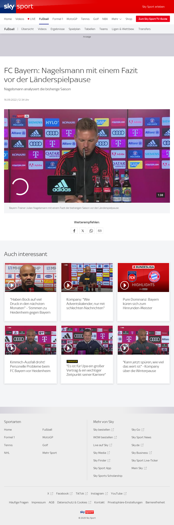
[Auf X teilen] (82, 231)
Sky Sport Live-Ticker (145, 460)
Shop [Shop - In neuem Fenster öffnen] (129, 19)
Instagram (99, 494)
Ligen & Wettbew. (123, 29)
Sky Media (101, 453)
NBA (105, 19)
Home (8, 19)
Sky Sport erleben (153, 6)
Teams (103, 29)
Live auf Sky (102, 445)
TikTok (81, 494)
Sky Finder (101, 461)
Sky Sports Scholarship (107, 475)
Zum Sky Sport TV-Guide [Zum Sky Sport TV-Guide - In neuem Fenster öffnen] (153, 18)
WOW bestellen (104, 438)
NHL (7, 452)
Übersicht (27, 29)
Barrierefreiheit (155, 502)
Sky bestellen (103, 430)
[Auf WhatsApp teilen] (91, 231)
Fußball (44, 19)
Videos (19, 19)
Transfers (144, 29)
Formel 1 (58, 19)
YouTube (118, 494)
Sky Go (137, 430)
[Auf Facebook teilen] (74, 231)
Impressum (39, 502)
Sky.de (137, 445)
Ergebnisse (58, 29)
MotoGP (72, 19)
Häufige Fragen (19, 502)
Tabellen (89, 29)
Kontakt (99, 502)
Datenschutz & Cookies (73, 503)
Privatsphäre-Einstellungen (125, 502)
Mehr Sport (49, 452)
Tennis (85, 19)
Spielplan (74, 29)
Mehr (117, 19)
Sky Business (141, 453)
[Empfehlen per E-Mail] (99, 231)
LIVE (33, 19)
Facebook (64, 494)
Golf (96, 19)
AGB (51, 502)
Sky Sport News (141, 437)
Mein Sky (139, 468)
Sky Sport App (102, 468)
